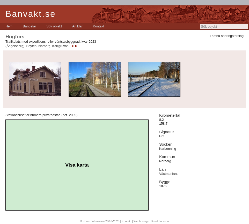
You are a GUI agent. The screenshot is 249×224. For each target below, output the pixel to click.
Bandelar (29, 26)
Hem (8, 26)
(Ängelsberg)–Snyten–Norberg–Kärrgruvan (37, 46)
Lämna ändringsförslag (227, 36)
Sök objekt (54, 26)
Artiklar (77, 26)
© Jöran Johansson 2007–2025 (99, 221)
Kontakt (98, 26)
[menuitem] (9, 26)
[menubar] (54, 26)
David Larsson (160, 221)
